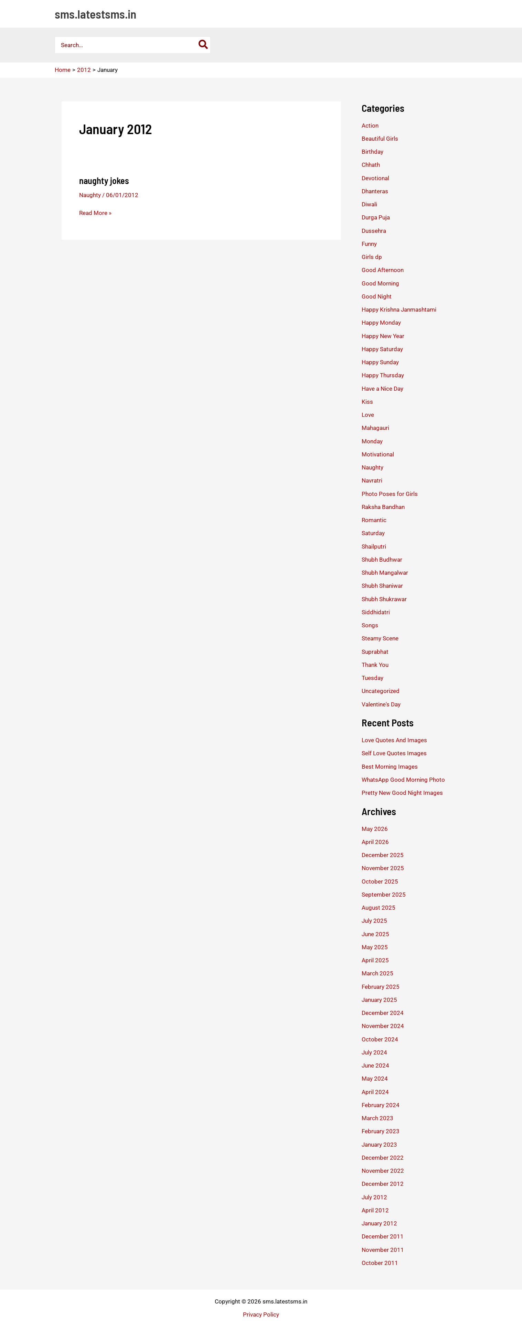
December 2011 (383, 1236)
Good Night (377, 296)
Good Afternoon (383, 270)
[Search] (203, 45)
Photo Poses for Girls (390, 493)
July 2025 (374, 920)
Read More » (95, 213)
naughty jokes (104, 180)
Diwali (369, 204)
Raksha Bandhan (383, 507)
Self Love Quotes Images (394, 753)
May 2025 (375, 947)
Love (368, 414)
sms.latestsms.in (95, 14)
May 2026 (375, 828)
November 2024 (383, 1025)
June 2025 (375, 934)
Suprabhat (375, 651)
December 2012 (383, 1183)
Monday (372, 441)
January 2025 (379, 999)
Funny (369, 243)
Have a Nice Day (382, 388)
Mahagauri (375, 427)
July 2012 (374, 1197)
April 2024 (375, 1092)
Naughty (90, 195)
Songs (370, 625)
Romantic (374, 520)
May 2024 (375, 1078)
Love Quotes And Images (394, 740)
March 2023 (377, 1118)
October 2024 (380, 1039)
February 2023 (381, 1131)
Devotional (375, 178)
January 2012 (379, 1223)
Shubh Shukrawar (384, 599)
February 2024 (381, 1105)
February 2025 (381, 986)
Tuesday (372, 677)
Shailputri (374, 546)
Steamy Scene (380, 638)
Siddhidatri (376, 612)
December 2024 (383, 1012)
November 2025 (383, 868)
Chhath (371, 164)
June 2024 (375, 1065)
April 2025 (375, 960)
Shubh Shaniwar (382, 585)
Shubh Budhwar (382, 559)
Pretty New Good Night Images (402, 792)
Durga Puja (376, 217)
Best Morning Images (390, 766)
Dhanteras (375, 191)
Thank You (375, 664)
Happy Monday (381, 322)
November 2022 (383, 1170)
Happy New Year (383, 336)
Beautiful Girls (380, 138)
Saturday (373, 533)
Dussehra (374, 230)
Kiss (367, 401)
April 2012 (375, 1210)
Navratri (372, 480)
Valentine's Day (381, 704)
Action (370, 125)
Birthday (372, 151)
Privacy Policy (261, 1314)
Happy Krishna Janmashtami (399, 309)
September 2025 (384, 894)
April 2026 (375, 841)
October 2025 (380, 881)
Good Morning (380, 283)
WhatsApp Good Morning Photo (403, 779)
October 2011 (380, 1262)
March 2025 (377, 973)
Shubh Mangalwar (385, 572)
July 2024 (374, 1052)
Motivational (378, 454)
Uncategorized (381, 691)
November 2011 (383, 1249)
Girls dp (372, 256)
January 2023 (379, 1144)
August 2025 (378, 907)
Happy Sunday (380, 362)
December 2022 (383, 1157)
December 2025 (383, 855)
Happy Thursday (383, 375)
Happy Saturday (382, 349)
